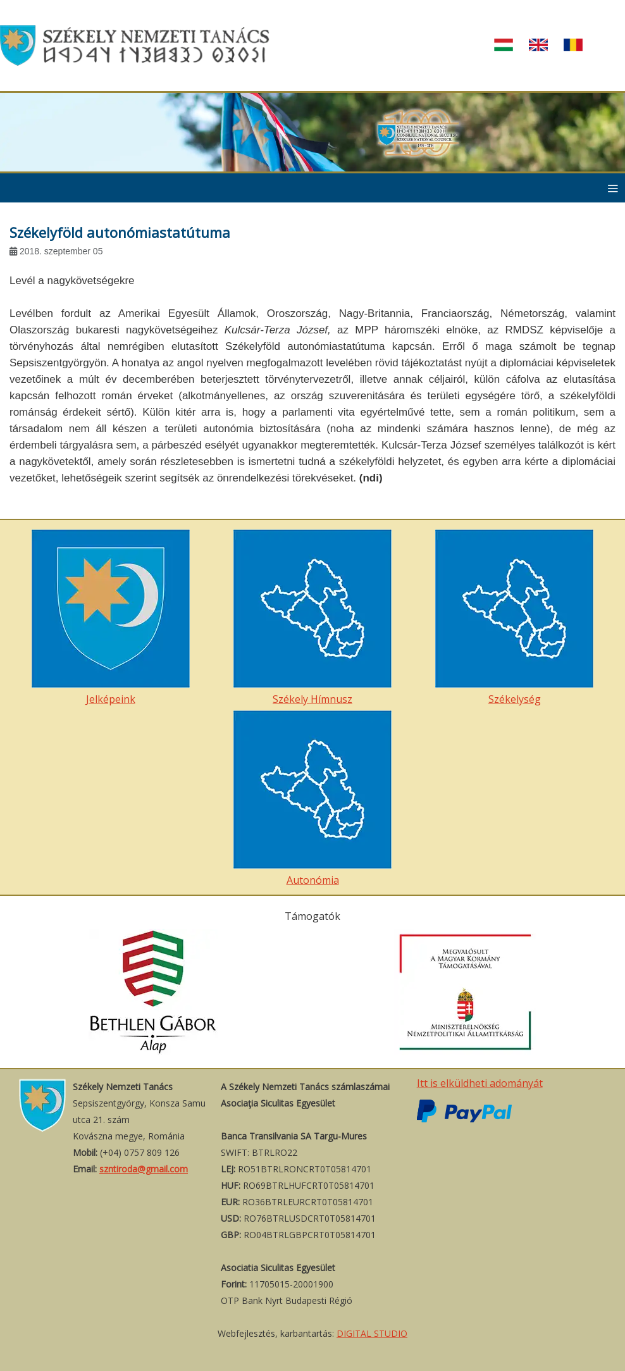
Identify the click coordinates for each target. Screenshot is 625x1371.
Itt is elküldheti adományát (480, 1083)
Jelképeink (111, 618)
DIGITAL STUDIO (372, 1333)
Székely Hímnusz (312, 618)
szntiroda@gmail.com (143, 1169)
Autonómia (312, 798)
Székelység (514, 618)
